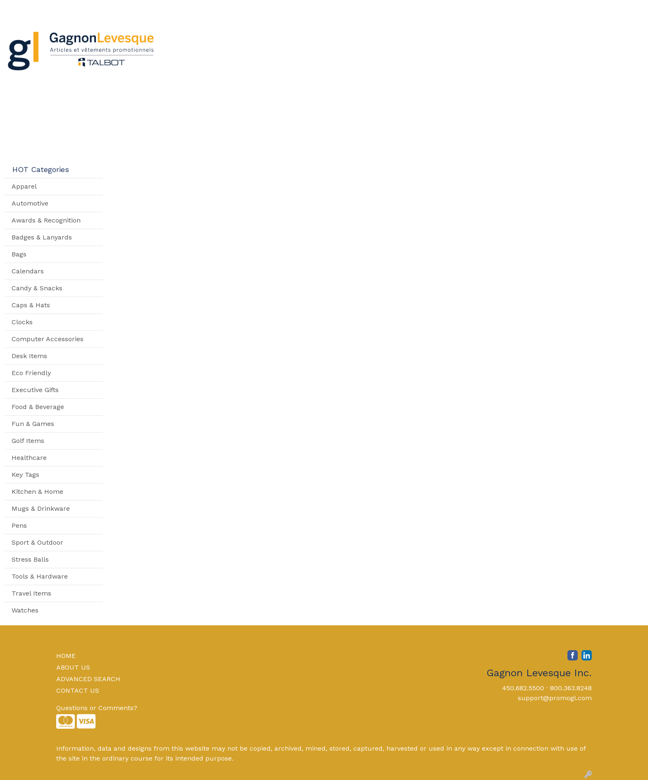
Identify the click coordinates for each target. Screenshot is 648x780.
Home (17, 9)
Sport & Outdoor (37, 542)
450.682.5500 (523, 688)
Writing (497, 36)
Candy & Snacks (37, 288)
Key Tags (25, 475)
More (534, 36)
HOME (66, 656)
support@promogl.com (555, 698)
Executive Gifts (35, 390)
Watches (25, 610)
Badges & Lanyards (42, 237)
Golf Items (28, 441)
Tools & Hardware (40, 576)
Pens (19, 525)
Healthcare (29, 458)
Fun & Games (33, 424)
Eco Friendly (31, 373)
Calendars (28, 271)
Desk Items (29, 356)
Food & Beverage (38, 407)
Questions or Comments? (96, 708)
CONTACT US (77, 690)
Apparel (274, 36)
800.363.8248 (571, 688)
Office (398, 36)
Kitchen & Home (37, 491)
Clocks (22, 322)
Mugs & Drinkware (41, 508)
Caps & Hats (31, 305)
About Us (47, 9)
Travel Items (31, 593)
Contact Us (85, 9)
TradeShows (446, 36)
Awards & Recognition (46, 220)
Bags (311, 36)
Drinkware (353, 36)
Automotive (30, 203)
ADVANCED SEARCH (88, 679)
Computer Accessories (47, 339)
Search (529, 9)
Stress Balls (30, 559)
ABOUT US (73, 667)
